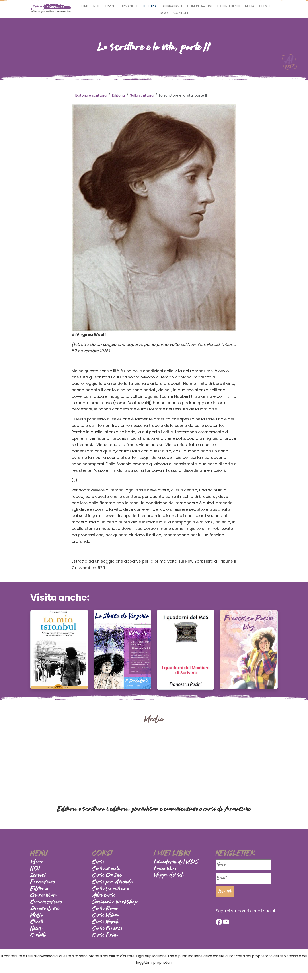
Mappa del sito (169, 875)
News (164, 12)
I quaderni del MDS (176, 862)
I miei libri (165, 869)
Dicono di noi (228, 6)
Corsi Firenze (107, 928)
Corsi (98, 862)
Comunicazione (199, 6)
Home (84, 6)
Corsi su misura (110, 889)
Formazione (128, 6)
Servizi (109, 6)
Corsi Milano (105, 915)
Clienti (264, 6)
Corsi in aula (106, 869)
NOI (96, 6)
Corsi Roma (105, 909)
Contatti (181, 12)
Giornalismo (172, 6)
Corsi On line (107, 875)
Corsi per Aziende (112, 882)
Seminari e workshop (115, 902)
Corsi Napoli (105, 922)
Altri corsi (103, 895)
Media (249, 6)
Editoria (149, 6)
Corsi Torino (105, 935)
